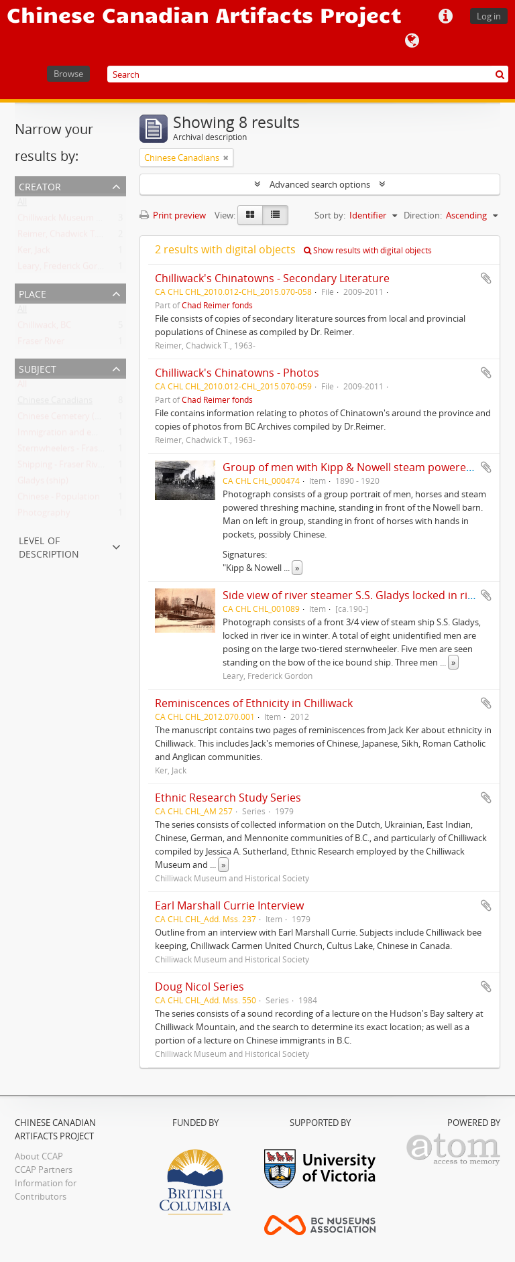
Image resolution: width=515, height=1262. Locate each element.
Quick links (445, 17)
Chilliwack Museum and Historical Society (99, 220)
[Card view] (250, 215)
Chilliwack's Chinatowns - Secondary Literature (272, 278)
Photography (43, 515)
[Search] (307, 74)
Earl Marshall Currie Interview (229, 905)
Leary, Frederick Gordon (65, 269)
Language (411, 41)
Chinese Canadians (55, 403)
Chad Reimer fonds (217, 305)
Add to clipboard (486, 278)
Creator (40, 185)
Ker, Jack (33, 253)
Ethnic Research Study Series (228, 797)
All (22, 204)
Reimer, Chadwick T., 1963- (69, 237)
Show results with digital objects (368, 250)
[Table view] (275, 215)
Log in (489, 16)
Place (32, 292)
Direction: (423, 215)
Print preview (172, 215)
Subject (37, 368)
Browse (68, 74)
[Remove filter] (226, 157)
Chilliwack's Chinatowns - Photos (237, 372)
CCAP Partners (43, 1169)
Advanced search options (320, 184)
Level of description (49, 546)
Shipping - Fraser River (61, 467)
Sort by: (329, 215)
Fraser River (40, 344)
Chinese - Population (58, 499)
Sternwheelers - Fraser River (72, 451)
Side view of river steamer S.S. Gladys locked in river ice (361, 595)
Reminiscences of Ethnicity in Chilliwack (254, 703)
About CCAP (39, 1156)
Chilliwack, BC (44, 328)
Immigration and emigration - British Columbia (110, 435)
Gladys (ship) (42, 483)
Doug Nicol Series (199, 986)
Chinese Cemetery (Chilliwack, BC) (84, 419)
